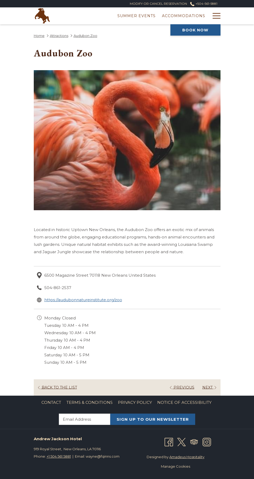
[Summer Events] (89, 15)
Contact (51, 402)
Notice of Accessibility (184, 402)
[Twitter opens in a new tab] (181, 441)
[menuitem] (51, 402)
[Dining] (197, 15)
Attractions (59, 35)
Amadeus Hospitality (186, 457)
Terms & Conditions (89, 402)
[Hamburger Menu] (215, 15)
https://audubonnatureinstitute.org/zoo (83, 299)
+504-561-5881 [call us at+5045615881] (203, 4)
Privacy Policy (135, 402)
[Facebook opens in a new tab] (169, 441)
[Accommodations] (137, 15)
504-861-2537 (57, 287)
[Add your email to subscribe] (84, 419)
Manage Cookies (175, 466)
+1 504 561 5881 (59, 456)
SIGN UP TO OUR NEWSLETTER (153, 419)
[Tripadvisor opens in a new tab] (194, 441)
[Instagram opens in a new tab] (207, 441)
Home (39, 35)
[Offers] (174, 15)
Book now (195, 30)
